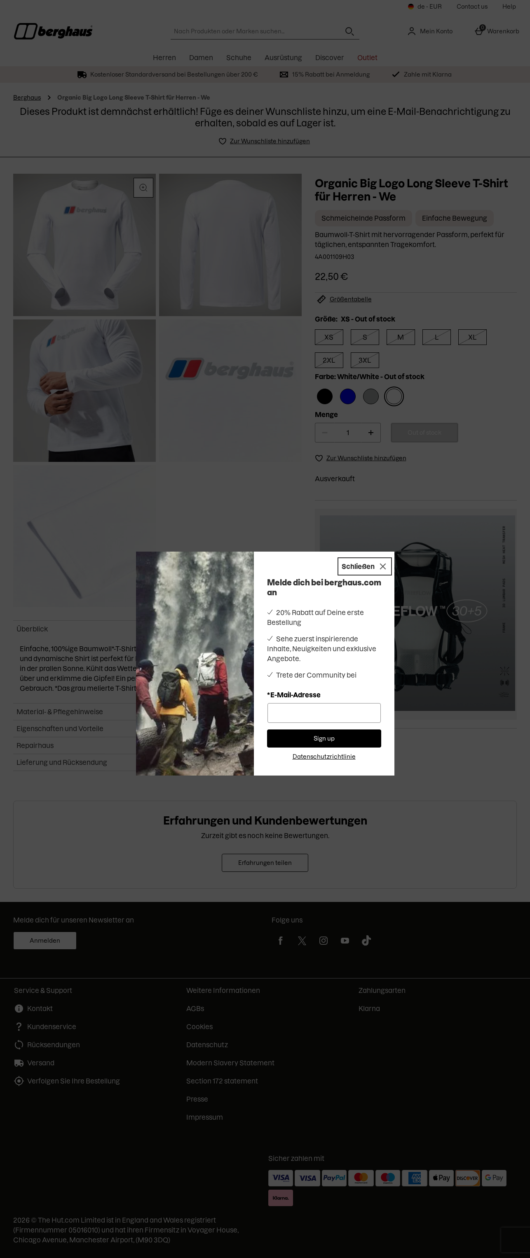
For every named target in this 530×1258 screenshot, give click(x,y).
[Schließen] (365, 566)
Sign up (324, 738)
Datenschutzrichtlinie (324, 756)
